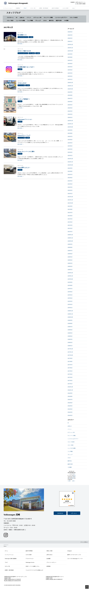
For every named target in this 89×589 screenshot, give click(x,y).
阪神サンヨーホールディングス (74, 554)
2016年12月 (70, 386)
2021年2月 (70, 228)
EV (16, 17)
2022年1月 (70, 193)
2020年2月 (70, 266)
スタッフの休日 (74, 17)
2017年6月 (70, 367)
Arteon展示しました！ (24, 167)
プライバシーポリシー (51, 562)
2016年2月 (70, 415)
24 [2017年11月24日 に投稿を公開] (72, 478)
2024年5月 (70, 104)
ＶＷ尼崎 (66, 20)
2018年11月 (70, 314)
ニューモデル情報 (20, 20)
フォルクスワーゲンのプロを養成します (34, 570)
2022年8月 (70, 171)
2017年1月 (70, 383)
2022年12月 (70, 158)
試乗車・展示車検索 (9, 570)
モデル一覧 (7, 566)
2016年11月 (70, 390)
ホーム (6, 550)
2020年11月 (70, 238)
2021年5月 (70, 219)
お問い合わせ (74, 513)
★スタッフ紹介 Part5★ (24, 51)
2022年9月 (70, 168)
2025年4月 (70, 69)
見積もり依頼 (49, 550)
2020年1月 (70, 269)
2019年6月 (70, 291)
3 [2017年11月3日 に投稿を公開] (72, 474)
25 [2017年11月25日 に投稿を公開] (73, 478)
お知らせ (22, 17)
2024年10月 (70, 89)
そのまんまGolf (22, 83)
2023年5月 (70, 142)
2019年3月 (70, 301)
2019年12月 (70, 272)
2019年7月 (70, 288)
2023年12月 (70, 120)
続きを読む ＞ (21, 43)
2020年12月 (70, 234)
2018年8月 (70, 323)
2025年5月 (70, 66)
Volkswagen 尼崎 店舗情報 (10, 558)
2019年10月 (70, 279)
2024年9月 (70, 92)
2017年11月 (70, 352)
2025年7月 (70, 60)
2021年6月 (70, 215)
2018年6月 (70, 329)
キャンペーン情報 (48, 17)
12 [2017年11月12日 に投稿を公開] (74, 475)
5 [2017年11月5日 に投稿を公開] (74, 474)
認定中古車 (58, 20)
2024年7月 (70, 98)
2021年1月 (70, 231)
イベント (29, 17)
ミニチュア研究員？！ (24, 99)
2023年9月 (70, 130)
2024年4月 (70, 108)
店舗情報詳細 (60, 513)
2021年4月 (70, 222)
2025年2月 (70, 76)
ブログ (6, 562)
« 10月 (69, 481)
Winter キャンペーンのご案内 (26, 151)
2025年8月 (70, 57)
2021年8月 (70, 209)
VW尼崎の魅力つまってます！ (26, 67)
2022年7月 (70, 174)
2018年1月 (70, 345)
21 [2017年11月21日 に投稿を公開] (69, 478)
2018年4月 (70, 336)
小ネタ (45, 20)
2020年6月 (70, 253)
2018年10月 (70, 317)
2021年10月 (70, 203)
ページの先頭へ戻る (87, 587)
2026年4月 (70, 31)
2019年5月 (70, 295)
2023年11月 (70, 123)
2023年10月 (70, 127)
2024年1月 (70, 117)
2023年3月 (70, 149)
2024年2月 (70, 114)
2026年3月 (70, 35)
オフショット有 (37, 17)
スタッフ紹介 (10, 20)
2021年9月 (70, 206)
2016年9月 (70, 393)
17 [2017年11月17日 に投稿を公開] (72, 476)
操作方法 (51, 20)
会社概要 (48, 558)
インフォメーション (9, 554)
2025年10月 (70, 50)
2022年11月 (70, 161)
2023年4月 (70, 146)
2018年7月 (70, 326)
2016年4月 (70, 409)
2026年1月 (70, 41)
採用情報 (48, 566)
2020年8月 (70, 247)
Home (5, 546)
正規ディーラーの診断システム (32, 566)
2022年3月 (70, 187)
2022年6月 (70, 177)
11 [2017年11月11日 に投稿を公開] (73, 475)
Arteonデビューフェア (24, 135)
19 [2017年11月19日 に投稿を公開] (74, 476)
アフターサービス (29, 558)
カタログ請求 (28, 554)
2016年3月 (70, 412)
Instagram (69, 550)
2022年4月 (70, 184)
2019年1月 (70, 307)
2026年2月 (70, 38)
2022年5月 (70, 180)
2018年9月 (70, 320)
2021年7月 (70, 212)
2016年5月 (70, 405)
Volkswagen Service (30, 562)
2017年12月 (70, 348)
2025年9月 (70, 54)
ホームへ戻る (84, 542)
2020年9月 (70, 244)
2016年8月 (70, 396)
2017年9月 (70, 358)
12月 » (73, 481)
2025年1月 (70, 79)
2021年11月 (70, 199)
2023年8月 (70, 133)
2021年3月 (70, 225)
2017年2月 (70, 380)
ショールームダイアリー (61, 17)
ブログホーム (10, 17)
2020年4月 (70, 260)
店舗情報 (72, 2)
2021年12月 (70, 196)
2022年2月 (70, 190)
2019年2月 (70, 304)
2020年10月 (70, 241)
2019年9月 (70, 282)
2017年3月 (70, 377)
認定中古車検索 (29, 550)
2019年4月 (70, 298)
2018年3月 (70, 339)
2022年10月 (70, 165)
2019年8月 (70, 285)
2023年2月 (70, 152)
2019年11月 (70, 276)
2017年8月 (70, 361)
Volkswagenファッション (25, 119)
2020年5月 (70, 257)
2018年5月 (70, 333)
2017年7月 (70, 364)
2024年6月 (70, 101)
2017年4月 (70, 374)
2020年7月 (70, 250)
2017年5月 (70, 371)
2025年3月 (70, 73)
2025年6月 (70, 63)
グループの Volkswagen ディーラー (75, 558)
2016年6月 (70, 402)
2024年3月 (70, 111)
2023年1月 (70, 155)
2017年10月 (70, 355)
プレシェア (38, 20)
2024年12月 (70, 82)
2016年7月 (70, 399)
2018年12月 (70, 310)
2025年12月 (70, 44)
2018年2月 (70, 342)
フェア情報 (30, 20)
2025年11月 (70, 47)
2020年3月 (70, 263)
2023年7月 (70, 136)
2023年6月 (70, 139)
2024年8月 (70, 95)
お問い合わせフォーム (80, 2)
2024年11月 (70, 85)
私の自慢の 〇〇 (22, 35)
